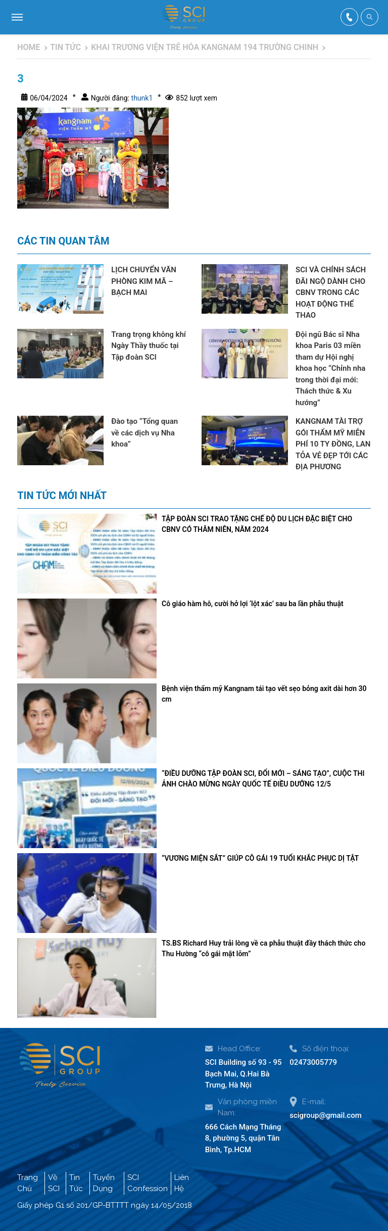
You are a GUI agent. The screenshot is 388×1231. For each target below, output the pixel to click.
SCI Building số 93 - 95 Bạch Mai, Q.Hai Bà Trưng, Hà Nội (243, 1074)
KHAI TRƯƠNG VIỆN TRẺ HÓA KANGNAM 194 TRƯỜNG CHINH (204, 47)
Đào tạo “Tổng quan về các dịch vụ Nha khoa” (144, 433)
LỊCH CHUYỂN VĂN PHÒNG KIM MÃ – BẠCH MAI (143, 281)
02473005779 (313, 1062)
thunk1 (141, 98)
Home (28, 47)
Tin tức (65, 47)
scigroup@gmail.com (325, 1115)
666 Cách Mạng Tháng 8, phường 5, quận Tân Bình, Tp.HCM (243, 1138)
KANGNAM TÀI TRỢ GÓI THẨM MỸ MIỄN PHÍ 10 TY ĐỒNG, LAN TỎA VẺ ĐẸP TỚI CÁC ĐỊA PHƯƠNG (333, 444)
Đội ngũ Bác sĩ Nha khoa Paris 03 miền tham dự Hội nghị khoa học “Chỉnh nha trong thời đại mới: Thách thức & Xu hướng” (330, 368)
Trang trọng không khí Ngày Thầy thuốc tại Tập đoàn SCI (148, 346)
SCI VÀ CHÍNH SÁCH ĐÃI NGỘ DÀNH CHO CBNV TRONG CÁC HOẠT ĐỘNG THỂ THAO (331, 292)
